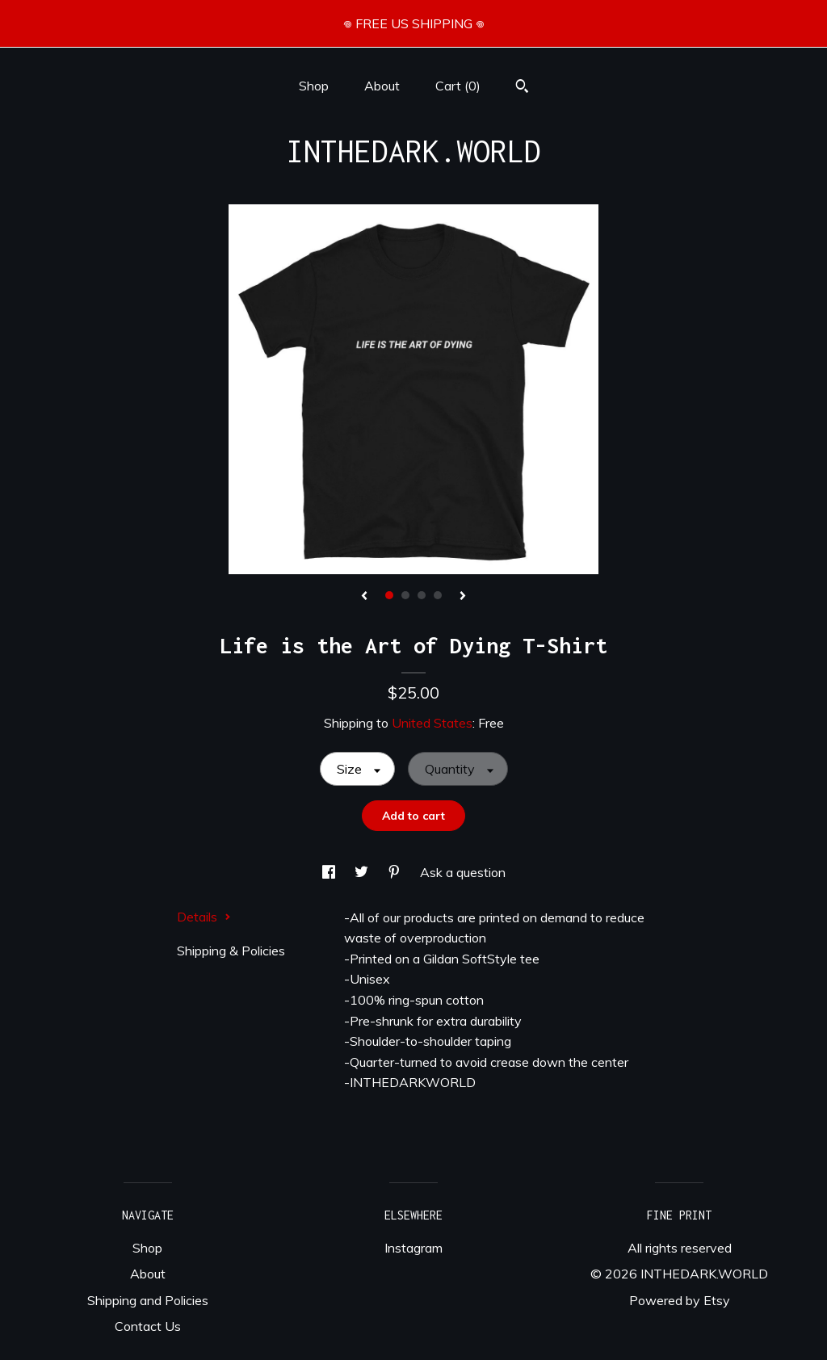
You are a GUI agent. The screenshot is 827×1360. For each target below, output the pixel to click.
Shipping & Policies (231, 950)
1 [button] (389, 595)
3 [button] (422, 595)
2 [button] (405, 595)
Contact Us (148, 1326)
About (382, 86)
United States (432, 723)
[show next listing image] (463, 596)
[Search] (522, 88)
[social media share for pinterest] (396, 872)
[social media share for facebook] (330, 872)
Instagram (413, 1248)
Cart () (458, 86)
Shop (314, 86)
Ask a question (463, 872)
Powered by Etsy (679, 1300)
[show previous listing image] (364, 596)
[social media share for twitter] (363, 872)
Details (204, 917)
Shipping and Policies (147, 1300)
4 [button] (438, 595)
